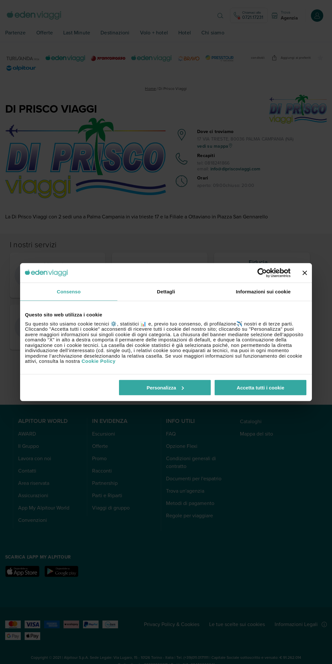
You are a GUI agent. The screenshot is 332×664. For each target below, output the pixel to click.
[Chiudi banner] (304, 273)
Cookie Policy (98, 361)
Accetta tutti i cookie (260, 387)
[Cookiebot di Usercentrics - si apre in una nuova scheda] (262, 273)
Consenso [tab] (68, 291)
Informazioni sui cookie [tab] (263, 291)
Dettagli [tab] (166, 291)
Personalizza (165, 387)
